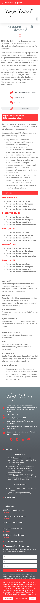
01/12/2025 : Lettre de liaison (14, 522)
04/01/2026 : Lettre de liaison (14, 516)
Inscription (25, 108)
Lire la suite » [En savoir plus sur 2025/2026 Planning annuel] (7, 512)
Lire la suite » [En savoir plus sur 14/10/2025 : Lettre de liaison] (7, 537)
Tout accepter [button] (8, 598)
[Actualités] (11, 102)
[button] (37, 19)
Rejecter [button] (32, 598)
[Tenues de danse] (11, 97)
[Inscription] (11, 108)
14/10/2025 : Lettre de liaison (14, 535)
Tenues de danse (19, 97)
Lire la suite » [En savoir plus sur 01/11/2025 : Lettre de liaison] (7, 531)
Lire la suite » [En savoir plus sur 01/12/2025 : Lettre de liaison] (7, 525)
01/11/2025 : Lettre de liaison (14, 529)
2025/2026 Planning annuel (13, 510)
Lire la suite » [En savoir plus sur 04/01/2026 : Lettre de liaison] (7, 518)
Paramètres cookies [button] (21, 598)
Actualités (17, 103)
